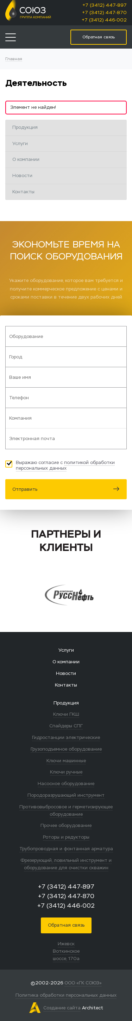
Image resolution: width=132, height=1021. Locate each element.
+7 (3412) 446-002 (104, 20)
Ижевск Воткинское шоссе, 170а (66, 951)
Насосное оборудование (66, 784)
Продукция (25, 127)
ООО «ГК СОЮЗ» (83, 983)
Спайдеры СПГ (66, 726)
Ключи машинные (66, 761)
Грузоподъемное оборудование (66, 749)
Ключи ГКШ (66, 714)
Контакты (23, 192)
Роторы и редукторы (66, 837)
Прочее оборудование (66, 825)
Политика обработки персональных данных (66, 995)
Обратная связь (66, 925)
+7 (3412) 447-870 (104, 12)
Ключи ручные (66, 772)
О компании (25, 159)
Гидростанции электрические (66, 737)
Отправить (66, 489)
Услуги (20, 143)
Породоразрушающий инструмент (66, 795)
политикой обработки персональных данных (65, 465)
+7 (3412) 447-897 (104, 5)
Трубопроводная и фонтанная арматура (66, 849)
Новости (22, 175)
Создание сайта (62, 1008)
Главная (13, 58)
